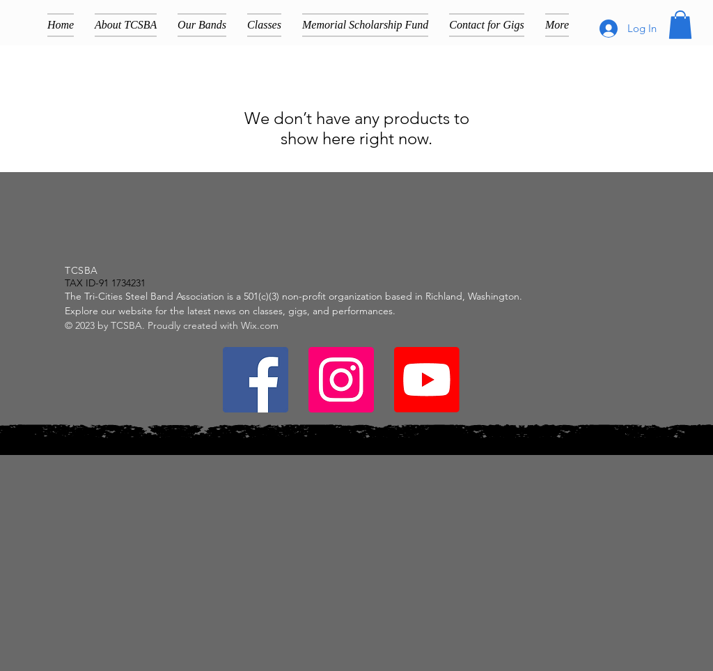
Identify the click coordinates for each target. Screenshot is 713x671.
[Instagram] (341, 379)
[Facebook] (255, 379)
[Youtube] (427, 379)
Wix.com (260, 325)
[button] (680, 24)
